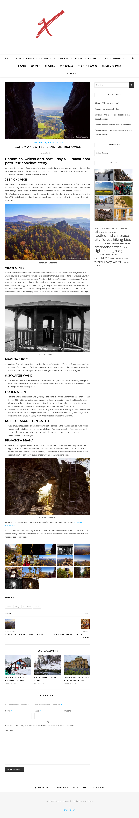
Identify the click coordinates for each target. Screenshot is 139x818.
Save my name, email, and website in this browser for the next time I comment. (40, 725)
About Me (70, 73)
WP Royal (88, 801)
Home (18, 58)
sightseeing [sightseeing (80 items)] (104, 250)
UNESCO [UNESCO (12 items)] (104, 258)
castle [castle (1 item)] (114, 232)
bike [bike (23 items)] (97, 231)
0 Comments (85, 613)
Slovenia (50, 66)
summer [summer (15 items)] (99, 254)
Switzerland (67, 66)
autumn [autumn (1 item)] (127, 228)
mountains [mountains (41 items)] (102, 243)
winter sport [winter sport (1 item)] (126, 262)
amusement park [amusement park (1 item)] (112, 228)
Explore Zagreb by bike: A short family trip (112, 124)
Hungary (93, 58)
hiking (17, 607)
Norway (117, 58)
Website (67, 710)
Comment (9, 730)
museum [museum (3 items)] (115, 244)
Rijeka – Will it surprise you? (106, 103)
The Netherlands (87, 66)
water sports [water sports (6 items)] (121, 258)
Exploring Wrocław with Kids (106, 109)
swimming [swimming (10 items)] (112, 254)
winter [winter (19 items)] (117, 261)
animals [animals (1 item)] (121, 228)
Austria (30, 58)
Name (8, 710)
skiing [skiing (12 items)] (118, 251)
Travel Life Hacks (111, 66)
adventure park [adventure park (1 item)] (99, 228)
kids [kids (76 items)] (127, 239)
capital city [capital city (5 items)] (106, 232)
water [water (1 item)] (112, 258)
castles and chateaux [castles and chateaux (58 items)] (111, 235)
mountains (27, 607)
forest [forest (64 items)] (107, 239)
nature (37, 607)
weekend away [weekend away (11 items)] (103, 261)
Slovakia (35, 66)
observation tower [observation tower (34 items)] (107, 246)
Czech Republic (61, 58)
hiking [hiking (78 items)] (118, 239)
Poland (22, 66)
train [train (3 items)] (96, 258)
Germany (78, 58)
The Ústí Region (56, 143)
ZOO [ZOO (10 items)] (97, 265)
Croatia (43, 58)
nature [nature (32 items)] (125, 243)
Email (37, 710)
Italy (105, 58)
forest (9, 607)
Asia (9, 613)
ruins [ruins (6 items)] (124, 247)
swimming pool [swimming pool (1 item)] (124, 255)
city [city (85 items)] (97, 239)
